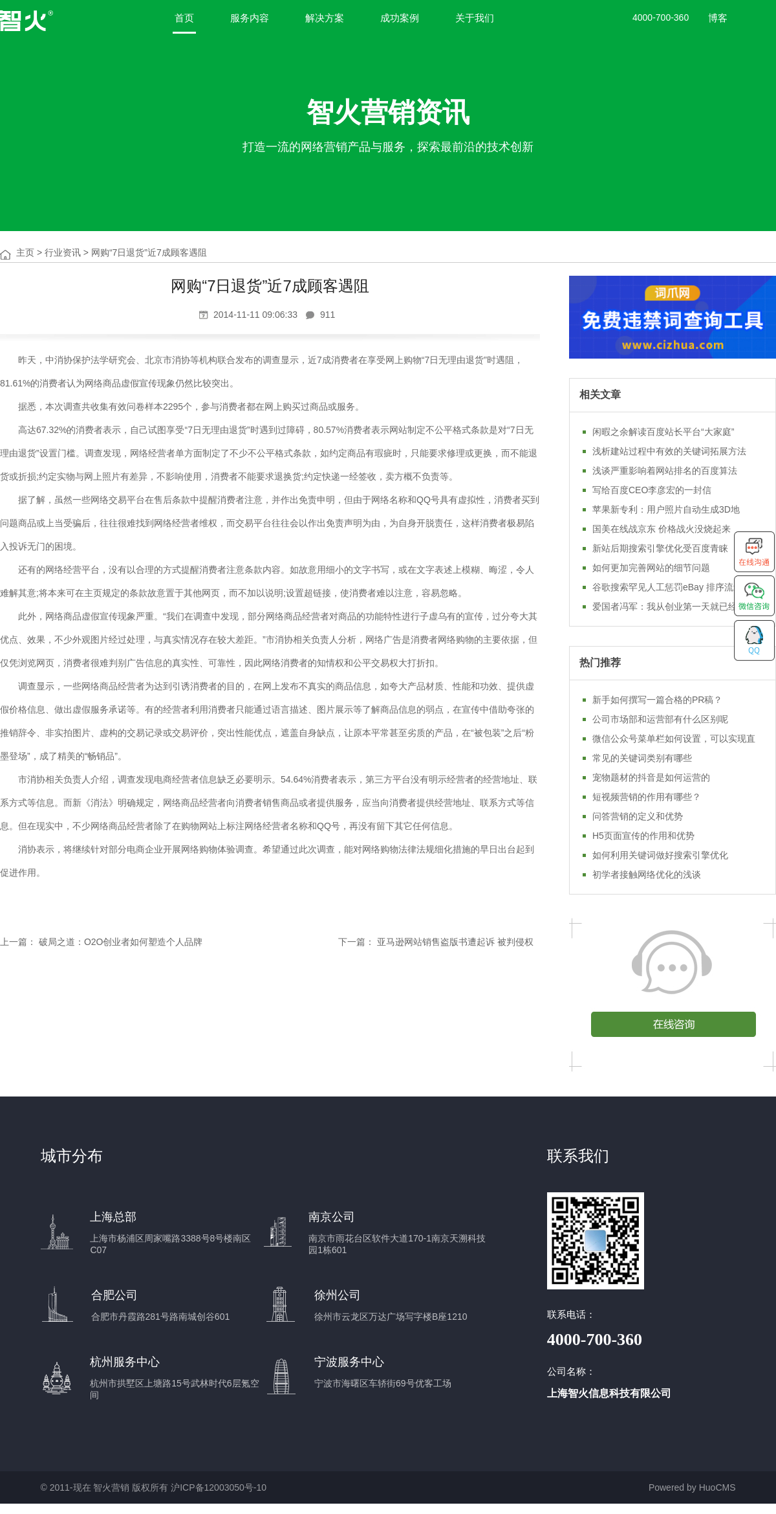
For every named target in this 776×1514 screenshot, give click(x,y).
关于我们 (474, 18)
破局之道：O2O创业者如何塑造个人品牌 (121, 942)
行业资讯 (63, 252)
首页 (184, 18)
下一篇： (356, 942)
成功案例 (399, 18)
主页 (25, 252)
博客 (717, 18)
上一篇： (18, 942)
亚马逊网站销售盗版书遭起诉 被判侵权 (455, 942)
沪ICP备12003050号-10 (218, 1487)
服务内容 (249, 18)
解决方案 (324, 18)
